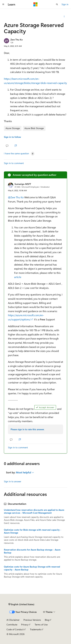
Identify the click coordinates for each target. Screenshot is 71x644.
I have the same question (16, 153)
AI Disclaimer (13, 619)
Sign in (65, 4)
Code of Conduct (15, 629)
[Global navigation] (3, 4)
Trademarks (35, 629)
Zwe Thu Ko (16, 39)
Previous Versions (32, 619)
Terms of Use (41, 624)
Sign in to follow (12, 136)
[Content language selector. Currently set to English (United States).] (21, 604)
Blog (47, 619)
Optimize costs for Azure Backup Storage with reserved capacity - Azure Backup (32, 568)
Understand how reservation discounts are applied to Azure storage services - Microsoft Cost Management (34, 511)
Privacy (24, 624)
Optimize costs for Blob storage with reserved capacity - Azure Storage (32, 531)
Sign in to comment (14, 163)
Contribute (12, 624)
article (17, 277)
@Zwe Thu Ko (16, 197)
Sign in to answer (12, 481)
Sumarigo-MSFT (22, 184)
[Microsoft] (35, 4)
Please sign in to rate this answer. (27, 429)
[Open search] (57, 4)
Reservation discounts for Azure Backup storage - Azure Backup (32, 551)
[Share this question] (64, 16)
